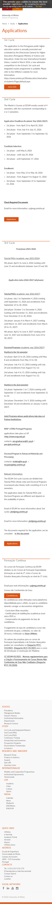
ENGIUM (10, 808)
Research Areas (10, 755)
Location (7, 879)
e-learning (8, 834)
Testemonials (9, 777)
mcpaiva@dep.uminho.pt (14, 465)
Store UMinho (31, 633)
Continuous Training (12, 738)
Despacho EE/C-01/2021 (25, 648)
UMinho (7, 832)
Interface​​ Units (10, 765)
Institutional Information (13, 718)
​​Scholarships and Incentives (15, 740)
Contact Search (10, 874)
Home (4, 24)
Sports (8, 791)
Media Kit (10, 803)
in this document (22, 533)
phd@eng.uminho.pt (19, 512)
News (8, 800)
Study (12, 24)
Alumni (7, 842)
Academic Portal (10, 837)
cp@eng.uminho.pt (38, 585)
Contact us (8, 876)
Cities (8, 786)
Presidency (8, 710)
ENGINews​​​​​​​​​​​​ (10, 806)
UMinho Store (9, 845)
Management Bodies (12, 713)
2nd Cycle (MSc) (10, 732)
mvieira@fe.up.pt (20, 461)
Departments (9, 721)
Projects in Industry (12, 757)
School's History (10, 716)
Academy (10, 783)
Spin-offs (7, 762)
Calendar (9, 798)
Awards (7, 760)
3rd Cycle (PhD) (10, 735)
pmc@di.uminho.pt (12, 444)
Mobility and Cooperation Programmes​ (19, 772)
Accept (39, 6)
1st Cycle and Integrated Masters (17, 730)
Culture (9, 789)
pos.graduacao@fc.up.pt (23, 441)
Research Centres (11, 723)
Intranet (7, 840)
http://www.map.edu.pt (15, 436)
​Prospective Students (12, 743)
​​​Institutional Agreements (14, 774)
